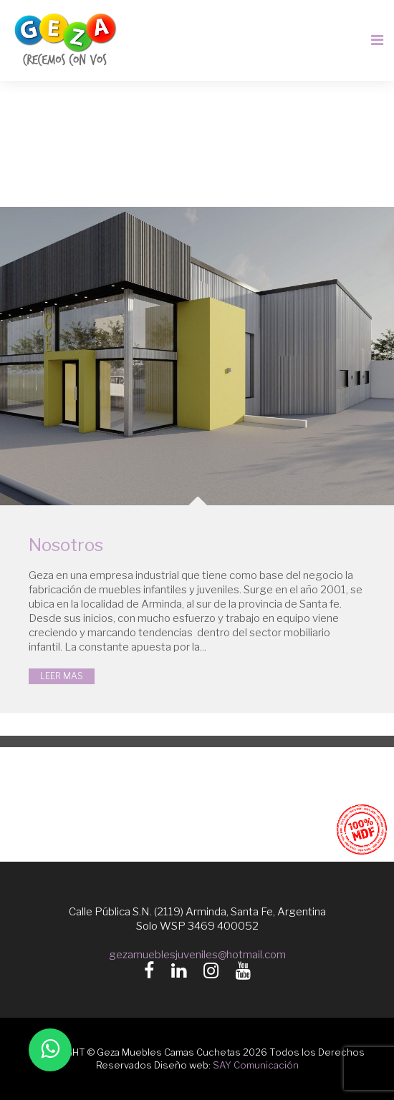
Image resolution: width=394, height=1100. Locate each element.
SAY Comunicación (256, 1065)
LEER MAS (61, 676)
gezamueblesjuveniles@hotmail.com (197, 954)
